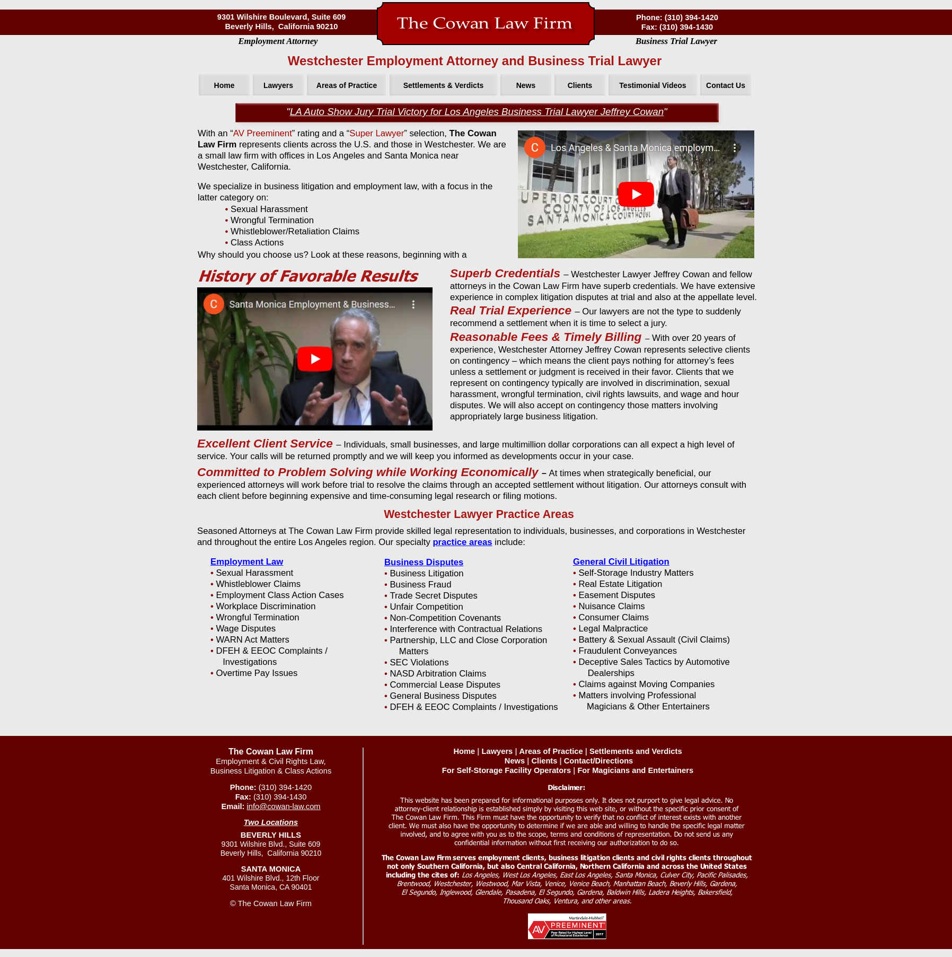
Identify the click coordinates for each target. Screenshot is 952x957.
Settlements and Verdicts (635, 751)
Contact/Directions (598, 761)
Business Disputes (423, 562)
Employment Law (246, 562)
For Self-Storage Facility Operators (506, 770)
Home (464, 751)
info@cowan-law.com (284, 806)
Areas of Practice (551, 751)
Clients (544, 761)
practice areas (462, 542)
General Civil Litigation (621, 562)
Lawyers (497, 751)
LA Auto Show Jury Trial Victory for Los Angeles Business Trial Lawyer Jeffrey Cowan (477, 111)
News (515, 761)
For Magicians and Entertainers (635, 770)
